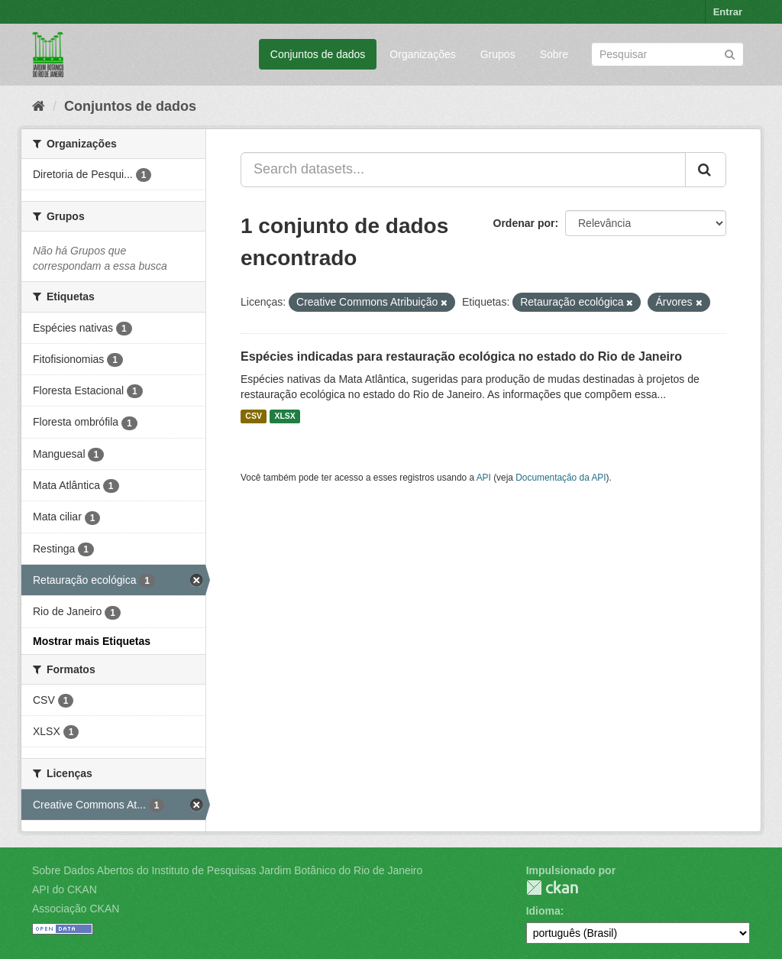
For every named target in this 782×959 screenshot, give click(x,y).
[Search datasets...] (463, 169)
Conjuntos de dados (318, 54)
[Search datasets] (667, 54)
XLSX (284, 416)
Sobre (554, 54)
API (484, 477)
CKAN (552, 888)
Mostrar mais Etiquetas (91, 641)
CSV (253, 416)
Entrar (727, 12)
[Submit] (729, 53)
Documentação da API (560, 477)
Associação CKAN (75, 908)
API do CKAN (64, 889)
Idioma (543, 911)
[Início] (38, 106)
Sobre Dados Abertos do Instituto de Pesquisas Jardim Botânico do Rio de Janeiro (227, 870)
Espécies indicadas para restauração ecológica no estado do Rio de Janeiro (461, 356)
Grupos (497, 54)
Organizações (422, 54)
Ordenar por (524, 223)
